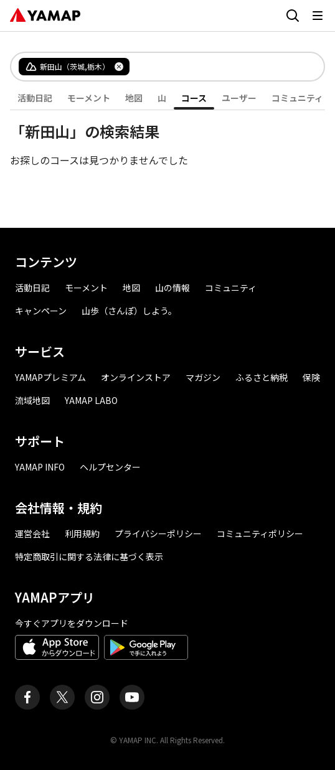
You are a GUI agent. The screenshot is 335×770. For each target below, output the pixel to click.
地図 (134, 98)
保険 (311, 377)
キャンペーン (41, 310)
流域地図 (32, 400)
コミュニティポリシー (260, 533)
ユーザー (239, 98)
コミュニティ (297, 98)
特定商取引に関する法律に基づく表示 (89, 556)
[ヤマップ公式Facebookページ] (27, 697)
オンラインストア (136, 377)
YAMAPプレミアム (50, 377)
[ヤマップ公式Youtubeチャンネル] (132, 697)
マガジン (203, 377)
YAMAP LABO (91, 400)
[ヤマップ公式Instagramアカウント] (97, 697)
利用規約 (82, 533)
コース (194, 98)
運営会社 (32, 533)
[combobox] (216, 66)
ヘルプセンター (110, 467)
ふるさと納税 (261, 377)
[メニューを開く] (317, 15)
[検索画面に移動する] (292, 15)
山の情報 (172, 287)
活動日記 (34, 98)
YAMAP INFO (40, 467)
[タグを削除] (119, 66)
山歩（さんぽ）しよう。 (129, 310)
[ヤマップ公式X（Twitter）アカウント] (62, 697)
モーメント (88, 98)
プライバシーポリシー (158, 533)
